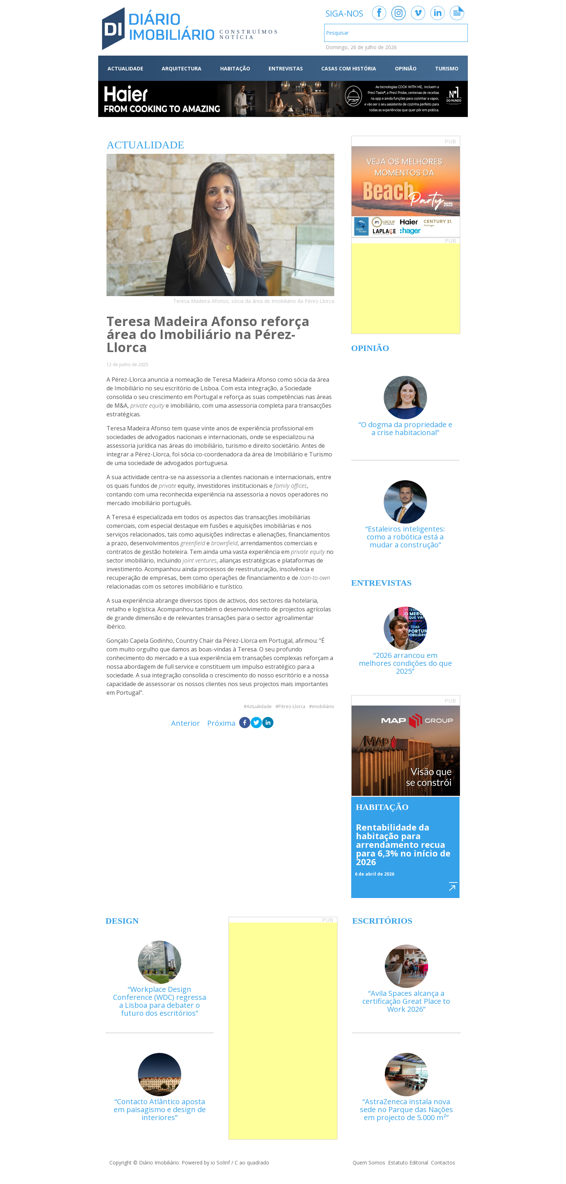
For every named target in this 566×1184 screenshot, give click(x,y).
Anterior (185, 723)
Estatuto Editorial (408, 1162)
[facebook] (245, 723)
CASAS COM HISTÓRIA (348, 68)
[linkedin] (268, 723)
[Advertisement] (406, 288)
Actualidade (259, 706)
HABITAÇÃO (235, 68)
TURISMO (446, 68)
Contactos (443, 1162)
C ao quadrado (252, 1162)
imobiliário (323, 706)
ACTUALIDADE (125, 68)
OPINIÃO (406, 68)
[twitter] (256, 723)
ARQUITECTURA (181, 68)
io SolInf (220, 1162)
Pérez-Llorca (291, 706)
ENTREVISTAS (286, 68)
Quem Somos (369, 1162)
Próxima (221, 723)
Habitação (382, 807)
